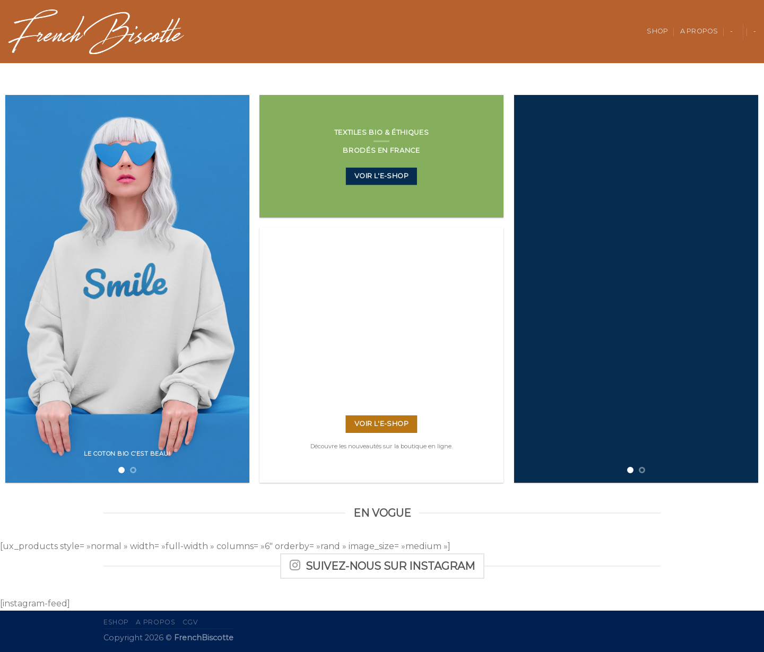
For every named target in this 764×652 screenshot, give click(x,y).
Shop (657, 31)
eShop (116, 622)
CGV (190, 622)
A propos (699, 31)
